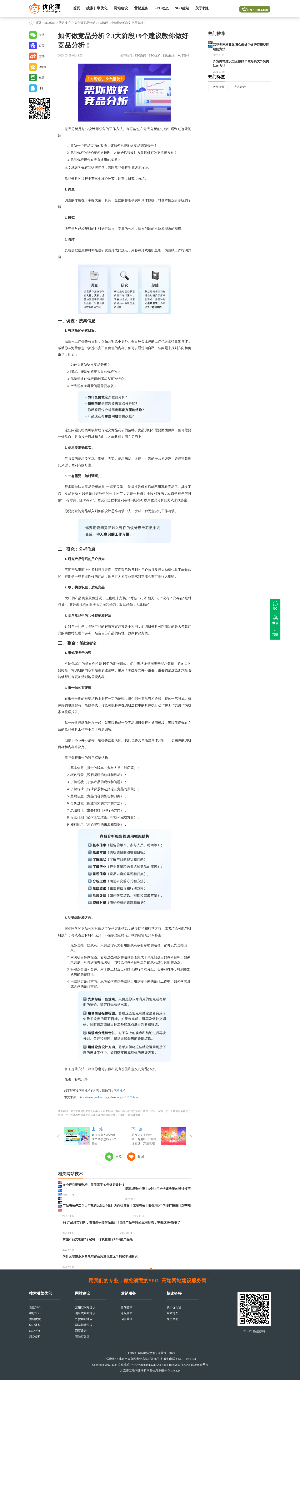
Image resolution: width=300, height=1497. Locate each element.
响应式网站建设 (85, 1430)
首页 (76, 8)
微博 (42, 56)
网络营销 (183, 55)
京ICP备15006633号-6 (194, 1481)
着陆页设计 (82, 1453)
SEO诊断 (34, 1453)
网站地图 (172, 1430)
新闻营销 (126, 1424)
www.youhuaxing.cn (143, 1481)
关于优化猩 (174, 1424)
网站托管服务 (83, 1442)
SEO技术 (154, 55)
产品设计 (240, 105)
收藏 (141, 1156)
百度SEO (34, 1424)
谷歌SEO (34, 1430)
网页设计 (81, 1447)
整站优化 (35, 1436)
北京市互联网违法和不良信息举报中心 (145, 1487)
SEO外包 (34, 1442)
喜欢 (118, 1156)
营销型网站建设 (85, 1424)
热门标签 (216, 95)
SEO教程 (130, 1470)
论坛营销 (126, 1430)
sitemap (175, 1487)
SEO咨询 (34, 1447)
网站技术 (64, 22)
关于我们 (202, 8)
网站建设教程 (147, 1470)
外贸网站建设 (83, 1436)
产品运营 (218, 105)
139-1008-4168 (254, 8)
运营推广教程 (166, 1470)
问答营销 (126, 1436)
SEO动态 (162, 8)
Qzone (42, 66)
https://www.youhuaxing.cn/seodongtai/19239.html (109, 1097)
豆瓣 (42, 77)
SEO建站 (182, 8)
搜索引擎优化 (97, 8)
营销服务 (141, 8)
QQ (41, 88)
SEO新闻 (140, 55)
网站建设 (121, 8)
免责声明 (172, 1436)
